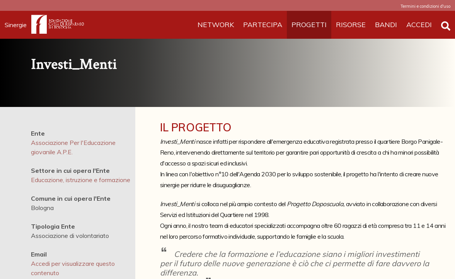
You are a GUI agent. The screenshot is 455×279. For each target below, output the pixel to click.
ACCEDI (419, 24)
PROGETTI (309, 24)
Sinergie (18, 25)
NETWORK (216, 24)
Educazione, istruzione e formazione (80, 180)
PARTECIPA (262, 24)
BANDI (386, 24)
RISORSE (351, 24)
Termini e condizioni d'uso (425, 6)
